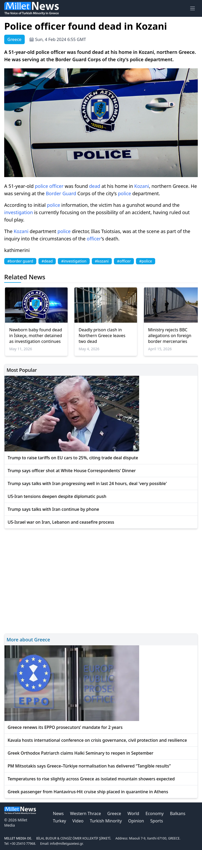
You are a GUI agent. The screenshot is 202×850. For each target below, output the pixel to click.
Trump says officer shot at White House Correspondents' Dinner (72, 470)
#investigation (73, 261)
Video (77, 821)
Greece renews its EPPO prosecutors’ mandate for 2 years (65, 727)
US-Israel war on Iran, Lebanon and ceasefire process (61, 522)
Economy (154, 813)
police (41, 186)
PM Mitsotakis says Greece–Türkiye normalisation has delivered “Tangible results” (89, 766)
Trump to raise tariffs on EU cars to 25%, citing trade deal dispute (73, 458)
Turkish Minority (106, 821)
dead (94, 186)
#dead (47, 261)
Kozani (141, 186)
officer (56, 186)
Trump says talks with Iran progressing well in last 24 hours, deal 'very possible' (87, 483)
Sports (156, 821)
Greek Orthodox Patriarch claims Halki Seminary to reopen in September (80, 753)
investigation (18, 212)
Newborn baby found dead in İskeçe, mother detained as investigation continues (35, 335)
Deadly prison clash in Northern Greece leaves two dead (102, 335)
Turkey (59, 821)
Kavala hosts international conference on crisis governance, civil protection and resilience (97, 740)
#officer (124, 261)
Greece (114, 813)
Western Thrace (85, 813)
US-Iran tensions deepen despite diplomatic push (57, 496)
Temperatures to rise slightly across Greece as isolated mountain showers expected (91, 779)
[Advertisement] (101, 580)
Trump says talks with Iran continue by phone (53, 509)
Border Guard (61, 193)
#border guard (20, 261)
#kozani (102, 261)
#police (145, 261)
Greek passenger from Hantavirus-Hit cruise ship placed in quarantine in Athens (88, 792)
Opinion (136, 821)
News (58, 813)
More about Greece (28, 639)
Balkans (177, 813)
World (133, 813)
